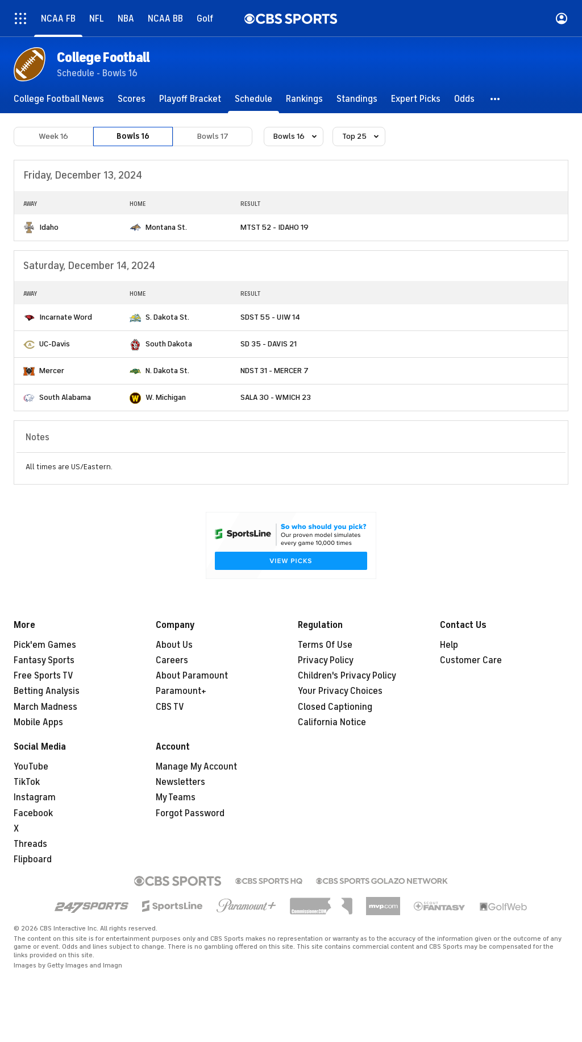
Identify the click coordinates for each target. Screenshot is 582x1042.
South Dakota (169, 344)
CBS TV (170, 707)
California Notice (332, 722)
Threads (30, 844)
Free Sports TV (43, 675)
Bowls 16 (133, 136)
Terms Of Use (325, 645)
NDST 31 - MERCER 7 (274, 370)
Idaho (49, 227)
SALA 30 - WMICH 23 (275, 397)
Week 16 (53, 136)
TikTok (27, 782)
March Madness (45, 707)
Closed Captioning (335, 707)
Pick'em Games (45, 645)
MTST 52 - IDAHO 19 (274, 227)
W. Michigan (166, 397)
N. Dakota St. (167, 370)
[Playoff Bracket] (190, 99)
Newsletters (180, 782)
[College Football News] (59, 99)
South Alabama (65, 397)
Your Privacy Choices (340, 691)
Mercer (51, 370)
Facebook (33, 813)
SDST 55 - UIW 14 (270, 317)
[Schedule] (253, 99)
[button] (495, 99)
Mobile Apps (38, 722)
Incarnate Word (65, 317)
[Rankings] (304, 99)
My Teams (176, 797)
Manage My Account (196, 766)
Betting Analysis (47, 691)
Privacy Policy (326, 660)
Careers (172, 660)
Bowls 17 (212, 136)
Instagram (35, 797)
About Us (174, 645)
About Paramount (192, 675)
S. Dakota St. (167, 317)
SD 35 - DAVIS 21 (268, 344)
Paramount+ (181, 691)
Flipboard (33, 859)
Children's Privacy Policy (347, 675)
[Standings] (357, 99)
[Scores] (131, 99)
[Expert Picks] (415, 99)
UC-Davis (54, 344)
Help (449, 645)
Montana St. (166, 227)
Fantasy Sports (44, 660)
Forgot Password (190, 813)
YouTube (31, 766)
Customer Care (471, 660)
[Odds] (464, 99)
